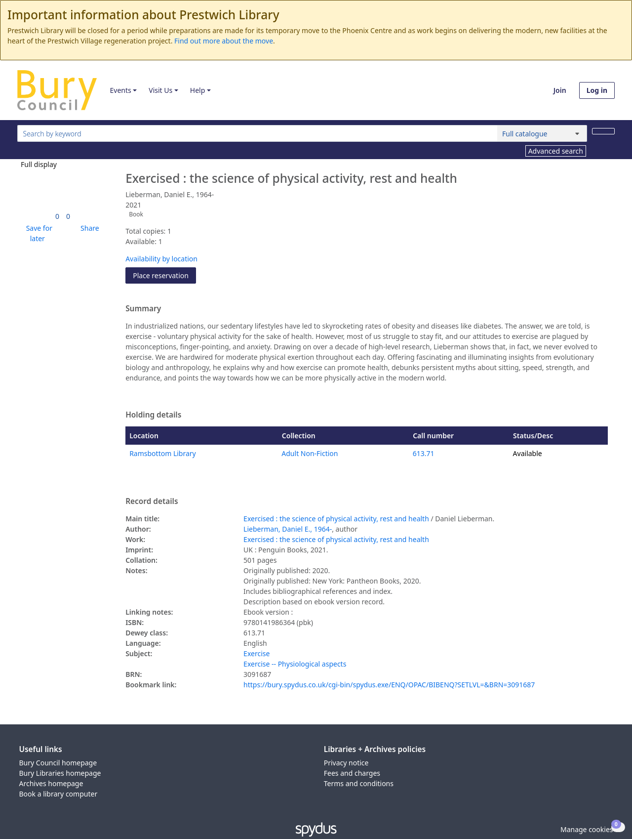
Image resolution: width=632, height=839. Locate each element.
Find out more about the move (223, 40)
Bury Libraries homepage (60, 773)
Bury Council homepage (58, 762)
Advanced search (555, 151)
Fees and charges (352, 773)
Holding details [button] (153, 415)
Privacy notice (346, 762)
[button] (37, 233)
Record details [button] (151, 501)
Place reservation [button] (164, 275)
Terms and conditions (359, 783)
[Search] (603, 131)
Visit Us (160, 90)
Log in (597, 90)
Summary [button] (143, 308)
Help (197, 90)
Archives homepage (51, 783)
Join (559, 90)
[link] (57, 216)
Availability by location (161, 258)
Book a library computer (58, 793)
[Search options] (542, 133)
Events (120, 90)
